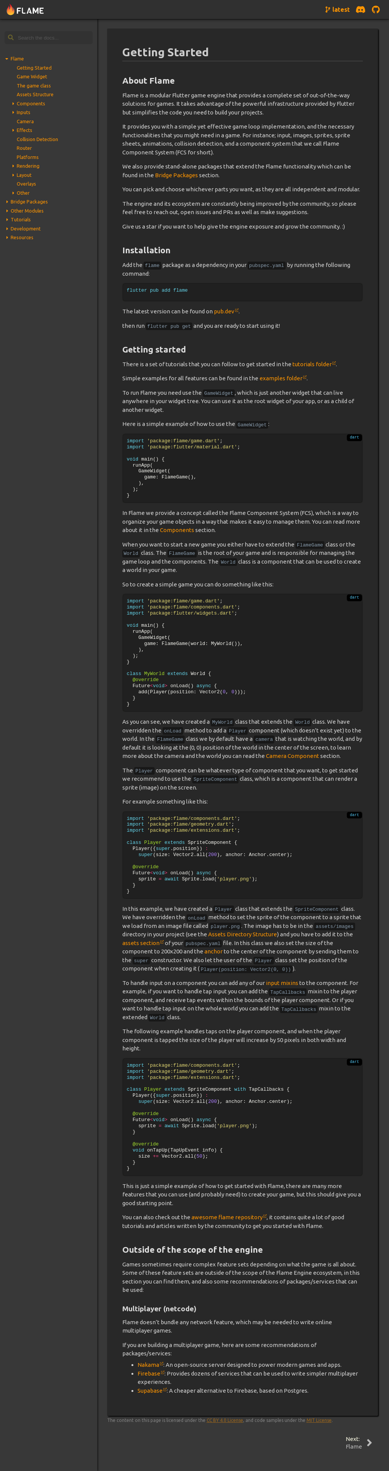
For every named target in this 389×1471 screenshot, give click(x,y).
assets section (141, 943)
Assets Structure (35, 94)
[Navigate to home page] (25, 9)
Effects (24, 130)
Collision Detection (37, 139)
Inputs (23, 112)
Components (31, 103)
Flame (17, 58)
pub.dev (224, 311)
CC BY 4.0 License (225, 1420)
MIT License (319, 1420)
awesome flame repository (226, 1217)
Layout (24, 175)
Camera (25, 121)
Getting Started (34, 67)
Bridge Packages (29, 201)
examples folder (280, 378)
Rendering (28, 165)
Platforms (28, 157)
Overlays (26, 183)
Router (24, 148)
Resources (22, 237)
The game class (34, 85)
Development (26, 228)
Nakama (148, 1364)
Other (23, 192)
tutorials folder (312, 364)
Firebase (149, 1373)
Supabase (150, 1390)
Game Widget (32, 76)
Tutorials (21, 219)
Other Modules (27, 210)
